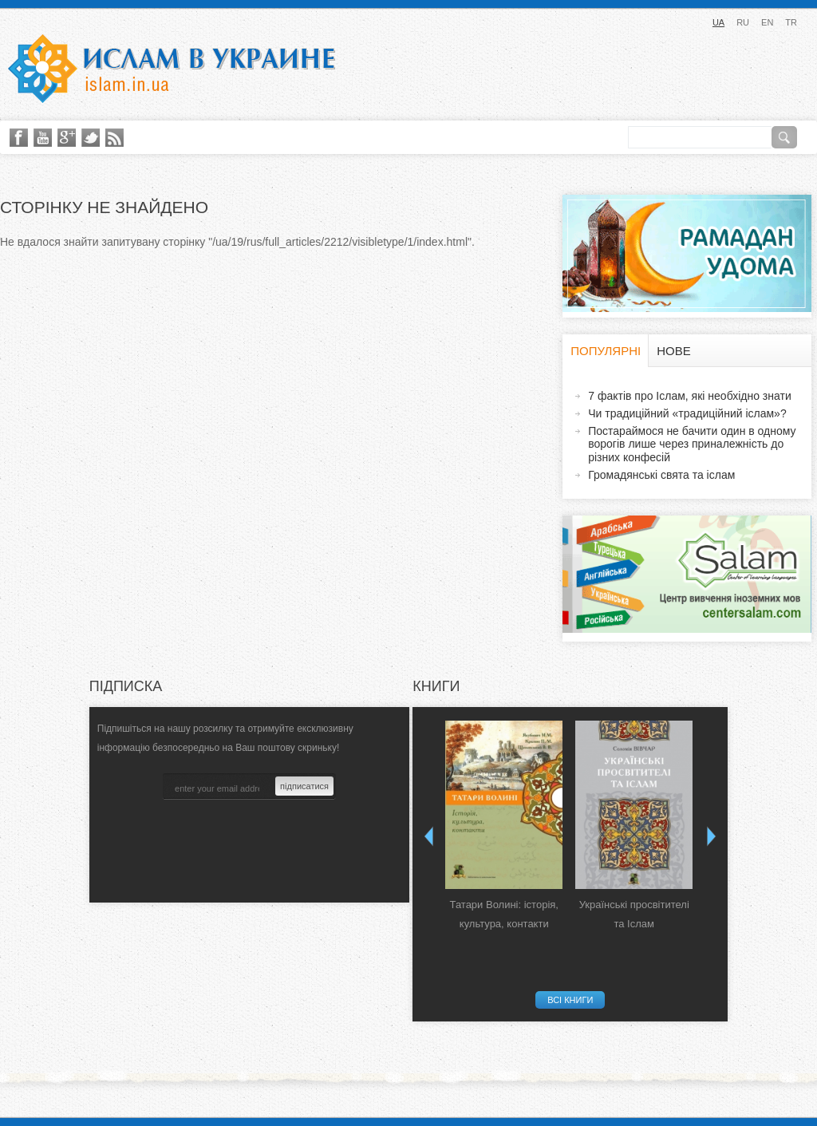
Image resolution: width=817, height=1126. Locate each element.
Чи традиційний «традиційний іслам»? (687, 413)
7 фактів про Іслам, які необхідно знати (689, 395)
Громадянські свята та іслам (661, 474)
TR (791, 22)
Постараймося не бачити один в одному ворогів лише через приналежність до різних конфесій (691, 444)
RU (742, 22)
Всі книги (570, 1000)
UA (718, 22)
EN (767, 22)
